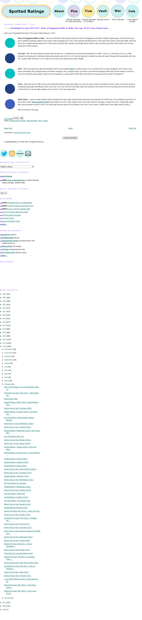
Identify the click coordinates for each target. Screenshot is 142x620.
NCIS (40, 121)
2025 (4, 298)
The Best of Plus (8, 218)
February (7, 384)
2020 (4, 315)
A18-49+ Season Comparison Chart (20, 206)
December (8, 349)
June (6, 370)
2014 (4, 336)
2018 (4, 322)
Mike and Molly (32, 121)
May (6, 374)
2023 (4, 305)
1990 (4, 610)
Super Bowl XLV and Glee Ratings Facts (18, 553)
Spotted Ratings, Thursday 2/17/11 (16, 476)
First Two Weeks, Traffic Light (14, 494)
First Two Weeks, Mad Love (14, 436)
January (7, 598)
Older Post (132, 128)
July (6, 367)
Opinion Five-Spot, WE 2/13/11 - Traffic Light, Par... (22, 511)
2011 (4, 346)
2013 (4, 340)
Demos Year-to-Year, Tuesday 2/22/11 (17, 427)
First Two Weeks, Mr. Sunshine (15, 483)
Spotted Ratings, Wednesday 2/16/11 (17, 487)
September (8, 360)
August (7, 363)
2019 (4, 319)
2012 (4, 343)
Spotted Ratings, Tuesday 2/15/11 (16, 497)
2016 (4, 329)
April (6, 377)
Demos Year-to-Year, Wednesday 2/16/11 (19, 480)
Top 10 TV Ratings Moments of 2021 (15, 212)
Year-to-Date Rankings (16, 180)
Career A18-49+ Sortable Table (19, 209)
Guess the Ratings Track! (11, 221)
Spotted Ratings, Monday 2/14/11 (16, 508)
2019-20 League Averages (11, 215)
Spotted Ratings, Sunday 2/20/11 (16, 459)
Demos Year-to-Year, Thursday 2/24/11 (18, 408)
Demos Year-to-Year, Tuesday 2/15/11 (17, 490)
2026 (4, 294)
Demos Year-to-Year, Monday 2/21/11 (17, 440)
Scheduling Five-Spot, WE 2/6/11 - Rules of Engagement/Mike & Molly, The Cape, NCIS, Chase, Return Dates (59, 28)
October (7, 356)
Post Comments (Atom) (22, 133)
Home (70, 128)
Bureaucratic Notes (11, 399)
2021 (4, 312)
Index (36, 110)
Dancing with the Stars (18, 121)
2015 (4, 332)
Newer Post (8, 128)
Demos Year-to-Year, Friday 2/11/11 (17, 524)
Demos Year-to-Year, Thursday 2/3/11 (17, 576)
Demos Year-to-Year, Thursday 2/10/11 (18, 528)
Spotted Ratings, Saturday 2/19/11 (16, 462)
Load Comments (70, 138)
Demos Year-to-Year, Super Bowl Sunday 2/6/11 (21, 563)
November (8, 353)
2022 (4, 308)
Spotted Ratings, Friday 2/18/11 (15, 466)
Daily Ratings (7, 176)
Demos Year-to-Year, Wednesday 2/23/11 (19, 424)
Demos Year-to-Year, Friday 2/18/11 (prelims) (20, 469)
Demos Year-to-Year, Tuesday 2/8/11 (17, 541)
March (6, 381)
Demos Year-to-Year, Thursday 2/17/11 (18, 473)
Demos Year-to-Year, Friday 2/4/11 (16, 572)
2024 (4, 301)
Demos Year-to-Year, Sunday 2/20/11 (17, 443)
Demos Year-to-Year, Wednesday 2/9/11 (18, 537)
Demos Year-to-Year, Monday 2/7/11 (17, 550)
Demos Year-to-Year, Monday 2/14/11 (17, 504)
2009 (4, 606)
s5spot (45, 121)
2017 (4, 325)
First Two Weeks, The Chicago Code (17, 501)
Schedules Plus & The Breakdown (20, 203)
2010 (4, 602)
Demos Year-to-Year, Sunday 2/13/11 (17, 515)
